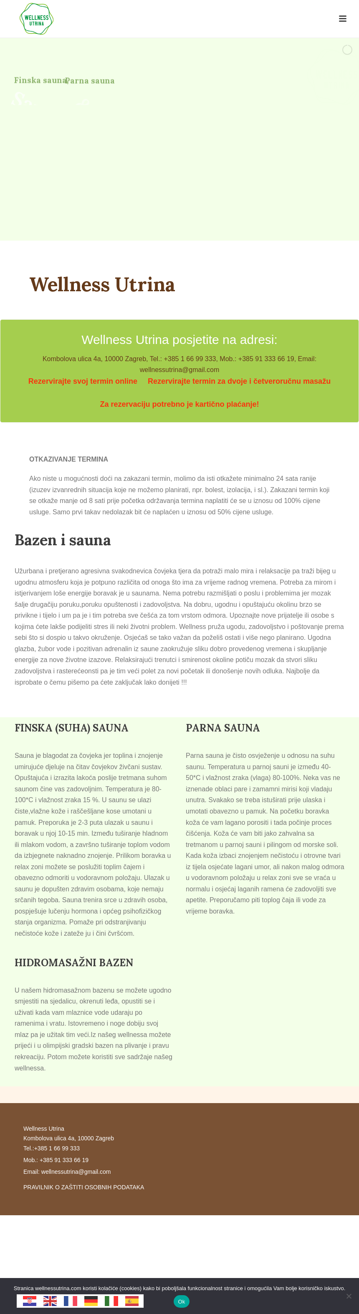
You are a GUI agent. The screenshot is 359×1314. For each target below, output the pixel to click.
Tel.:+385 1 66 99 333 (51, 1148)
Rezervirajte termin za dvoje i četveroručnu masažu (239, 381)
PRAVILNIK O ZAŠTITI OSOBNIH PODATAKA (83, 1187)
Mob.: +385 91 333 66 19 (55, 1160)
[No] (348, 1296)
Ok (181, 1302)
